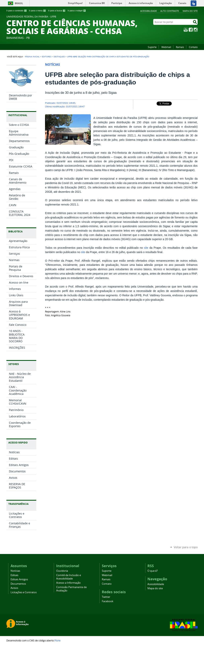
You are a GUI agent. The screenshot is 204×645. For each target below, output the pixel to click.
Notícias (15, 571)
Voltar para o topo (186, 547)
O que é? (152, 571)
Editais (14, 575)
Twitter (106, 597)
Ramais (180, 47)
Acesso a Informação (68, 582)
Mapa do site (190, 10)
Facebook (191, 30)
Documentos (18, 583)
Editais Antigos (19, 579)
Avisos (14, 588)
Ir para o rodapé (77, 10)
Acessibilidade (148, 10)
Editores (46, 56)
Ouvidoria (62, 571)
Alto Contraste (169, 10)
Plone (57, 640)
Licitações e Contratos (24, 592)
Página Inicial (32, 56)
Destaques (59, 56)
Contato (193, 47)
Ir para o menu (37, 10)
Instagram (196, 30)
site (146, 247)
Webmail (166, 47)
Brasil (19, 3)
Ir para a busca (57, 10)
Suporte (152, 47)
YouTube (186, 30)
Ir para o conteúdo (16, 10)
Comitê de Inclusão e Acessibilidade (68, 577)
